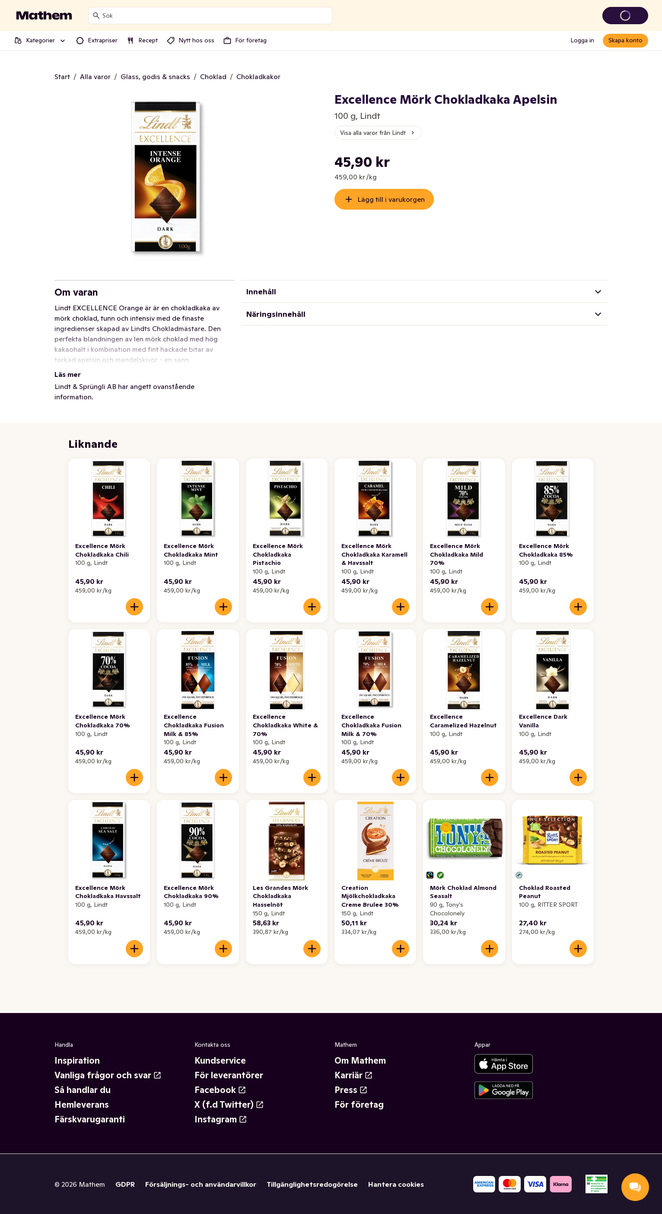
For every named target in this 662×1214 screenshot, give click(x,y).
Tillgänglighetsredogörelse (312, 1184)
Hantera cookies (396, 1184)
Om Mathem (360, 1060)
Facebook (220, 1090)
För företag (359, 1104)
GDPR (125, 1184)
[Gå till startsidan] (44, 15)
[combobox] (215, 15)
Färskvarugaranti (89, 1119)
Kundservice (220, 1060)
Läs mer (67, 374)
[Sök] (96, 15)
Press (351, 1090)
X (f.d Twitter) (229, 1104)
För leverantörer (228, 1075)
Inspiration (77, 1060)
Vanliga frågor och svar (108, 1075)
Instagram (220, 1119)
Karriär (353, 1075)
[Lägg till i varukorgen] (134, 606)
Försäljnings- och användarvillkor (200, 1184)
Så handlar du (82, 1090)
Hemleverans (81, 1104)
